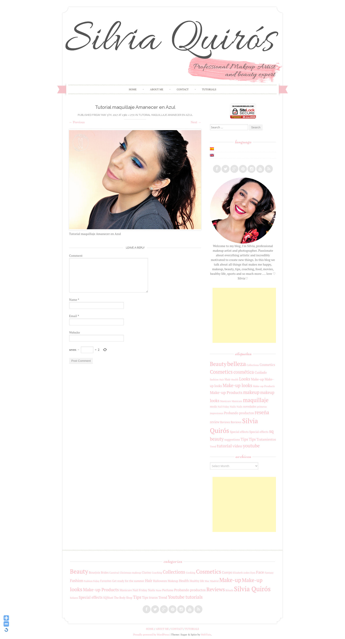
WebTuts (206, 634)
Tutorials (209, 89)
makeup (251, 392)
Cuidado (261, 372)
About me (156, 89)
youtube (251, 446)
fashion (214, 379)
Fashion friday (92, 581)
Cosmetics (267, 364)
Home (132, 89)
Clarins (146, 572)
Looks (244, 379)
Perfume (167, 590)
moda (213, 406)
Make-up (257, 379)
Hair (221, 379)
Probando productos (239, 413)
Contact (183, 89)
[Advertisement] (246, 315)
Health (234, 379)
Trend (213, 446)
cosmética (243, 372)
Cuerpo (227, 572)
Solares (74, 597)
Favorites (106, 581)
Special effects (239, 432)
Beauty (218, 364)
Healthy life (197, 581)
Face (260, 572)
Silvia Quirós (252, 589)
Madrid (214, 581)
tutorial (224, 446)
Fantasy (269, 572)
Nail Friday (223, 406)
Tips (244, 439)
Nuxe (158, 590)
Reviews (225, 422)
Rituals (229, 590)
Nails (233, 406)
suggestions (232, 439)
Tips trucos (150, 597)
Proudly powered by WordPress (151, 634)
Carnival (114, 572)
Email (74, 316)
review (214, 422)
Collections (253, 365)
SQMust (108, 598)
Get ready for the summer (128, 581)
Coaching (157, 572)
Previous (77, 122)
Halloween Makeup (165, 581)
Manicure (225, 401)
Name (74, 299)
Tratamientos (266, 439)
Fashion (76, 580)
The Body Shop (123, 598)
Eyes (252, 572)
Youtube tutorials (185, 597)
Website (74, 332)
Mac (207, 581)
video (237, 446)
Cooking (190, 572)
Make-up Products (264, 386)
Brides (105, 572)
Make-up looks (237, 385)
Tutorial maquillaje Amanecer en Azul (166, 115)
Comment (76, 255)
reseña (262, 412)
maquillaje (255, 400)
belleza (236, 364)
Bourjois (94, 572)
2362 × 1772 (128, 115)
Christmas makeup (130, 572)
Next (196, 122)
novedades (249, 406)
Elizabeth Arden (241, 572)
